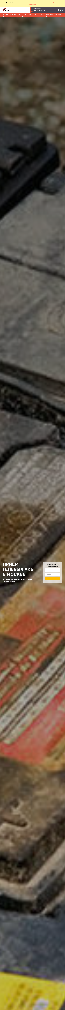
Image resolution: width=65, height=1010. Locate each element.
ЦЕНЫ (36, 15)
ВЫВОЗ (42, 15)
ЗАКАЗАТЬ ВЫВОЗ (53, 579)
